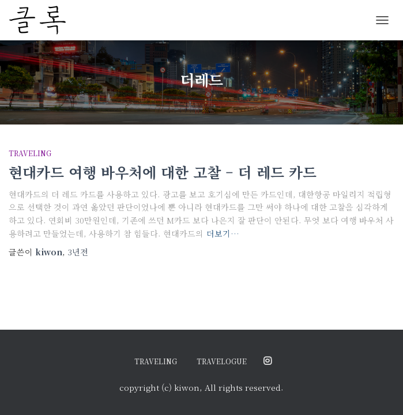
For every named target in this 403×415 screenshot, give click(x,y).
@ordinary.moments (267, 361)
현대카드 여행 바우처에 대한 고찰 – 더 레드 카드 (163, 171)
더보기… (222, 233)
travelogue (222, 361)
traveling (30, 153)
